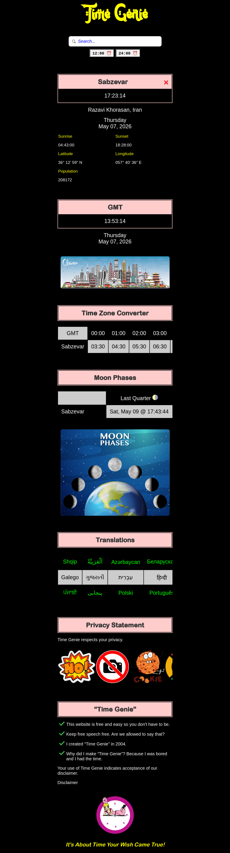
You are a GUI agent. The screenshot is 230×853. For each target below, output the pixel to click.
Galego (70, 577)
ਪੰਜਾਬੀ (70, 592)
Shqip (70, 561)
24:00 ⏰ (128, 53)
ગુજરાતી (95, 577)
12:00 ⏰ (101, 53)
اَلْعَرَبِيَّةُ (94, 561)
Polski (125, 593)
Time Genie (115, 14)
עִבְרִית (125, 577)
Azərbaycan (125, 562)
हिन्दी (162, 578)
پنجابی (95, 593)
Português (161, 593)
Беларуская (162, 561)
